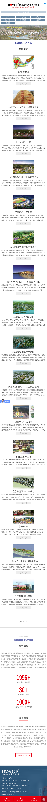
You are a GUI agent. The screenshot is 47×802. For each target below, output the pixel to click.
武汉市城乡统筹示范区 (23, 352)
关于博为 (38, 20)
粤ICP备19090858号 (8, 794)
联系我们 (4, 792)
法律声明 (18, 792)
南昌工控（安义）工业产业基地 (23, 386)
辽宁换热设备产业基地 (23, 491)
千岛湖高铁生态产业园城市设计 (23, 177)
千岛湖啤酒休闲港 (23, 596)
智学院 (8, 23)
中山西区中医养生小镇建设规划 (23, 107)
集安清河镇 (23, 72)
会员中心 (28, 12)
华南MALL (23, 526)
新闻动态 (23, 20)
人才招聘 (11, 792)
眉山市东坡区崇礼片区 (23, 317)
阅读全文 (23, 84)
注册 (22, 12)
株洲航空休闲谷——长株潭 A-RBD (23, 282)
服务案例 (7, 20)
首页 (7, 17)
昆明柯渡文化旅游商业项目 (23, 247)
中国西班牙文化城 (23, 212)
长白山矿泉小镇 (23, 142)
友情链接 (24, 792)
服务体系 (38, 17)
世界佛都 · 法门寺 (23, 421)
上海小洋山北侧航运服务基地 (23, 561)
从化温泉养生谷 (23, 456)
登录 (17, 12)
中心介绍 (23, 17)
